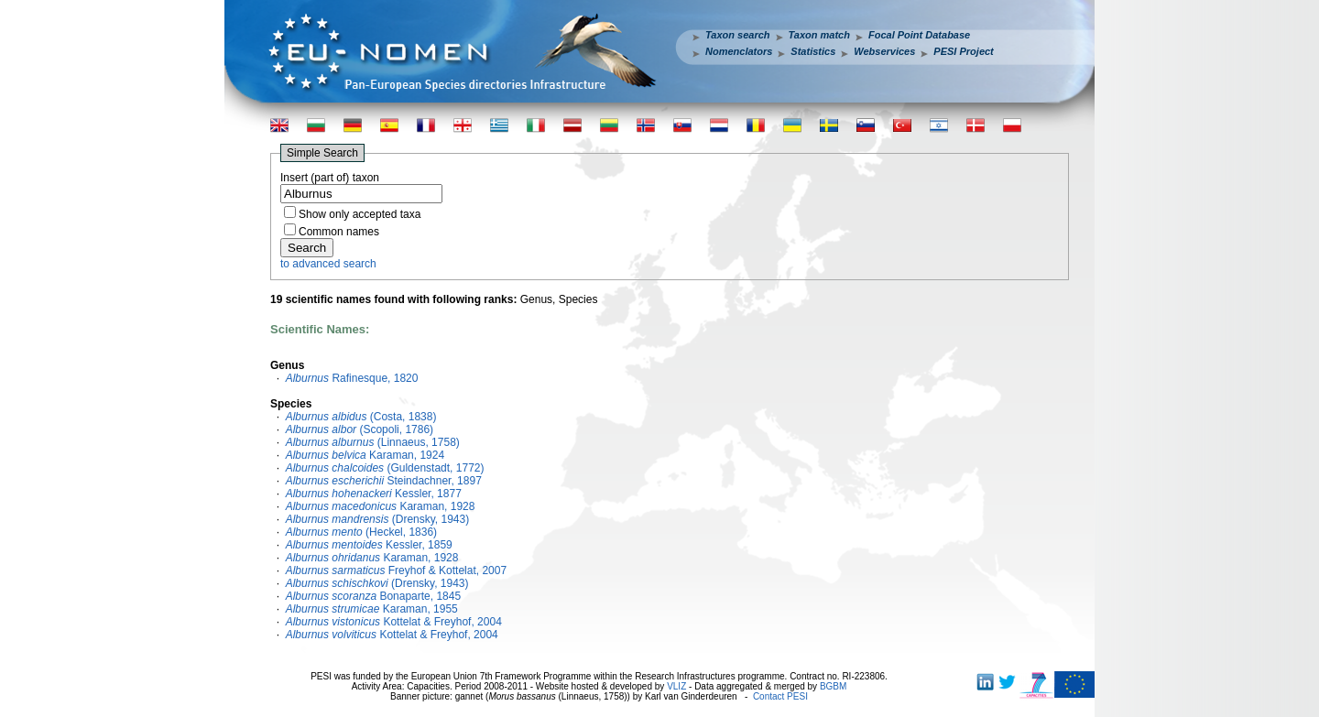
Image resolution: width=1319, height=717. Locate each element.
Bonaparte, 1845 (373, 596)
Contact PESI (780, 696)
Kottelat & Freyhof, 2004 (394, 621)
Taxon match (819, 34)
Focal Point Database (919, 34)
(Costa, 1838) (361, 416)
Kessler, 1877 (374, 493)
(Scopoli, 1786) (359, 429)
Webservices (884, 51)
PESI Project (963, 51)
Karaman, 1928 (380, 506)
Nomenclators (738, 51)
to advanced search (328, 263)
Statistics (812, 51)
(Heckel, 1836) (361, 532)
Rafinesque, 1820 (352, 378)
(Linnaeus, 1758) (373, 442)
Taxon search (737, 34)
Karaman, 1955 (372, 609)
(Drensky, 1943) (378, 519)
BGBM (833, 686)
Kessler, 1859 (369, 544)
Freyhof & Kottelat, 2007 (396, 570)
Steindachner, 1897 (384, 480)
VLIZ (676, 686)
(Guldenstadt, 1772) (385, 468)
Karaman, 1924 (365, 455)
